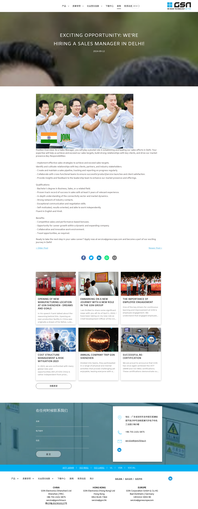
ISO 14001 (99, 469)
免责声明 (138, 480)
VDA (120, 469)
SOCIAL (132, 469)
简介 (92, 479)
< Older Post (42, 249)
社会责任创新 (94, 6)
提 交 (48, 455)
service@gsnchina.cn (135, 442)
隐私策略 (118, 480)
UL (111, 469)
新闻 (119, 6)
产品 (65, 6)
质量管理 (78, 6)
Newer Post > (155, 249)
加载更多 (54, 387)
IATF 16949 (68, 469)
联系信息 (128, 6)
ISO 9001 (84, 469)
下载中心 (110, 6)
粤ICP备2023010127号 (56, 504)
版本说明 (128, 480)
